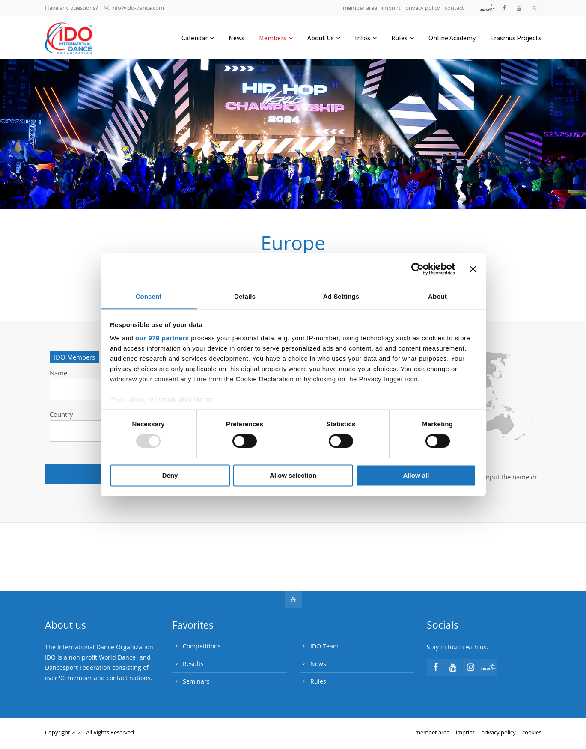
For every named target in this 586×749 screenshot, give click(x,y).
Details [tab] (245, 296)
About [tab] (437, 296)
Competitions (202, 646)
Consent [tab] (149, 296)
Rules (318, 681)
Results (193, 664)
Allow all (416, 475)
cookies (531, 732)
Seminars (196, 681)
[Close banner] (473, 269)
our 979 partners (162, 338)
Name (58, 373)
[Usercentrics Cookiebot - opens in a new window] (417, 268)
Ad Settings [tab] (341, 296)
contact (454, 8)
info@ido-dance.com (134, 8)
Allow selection (293, 475)
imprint (391, 8)
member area (360, 8)
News (318, 664)
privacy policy (422, 8)
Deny (170, 475)
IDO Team (324, 646)
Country (61, 414)
